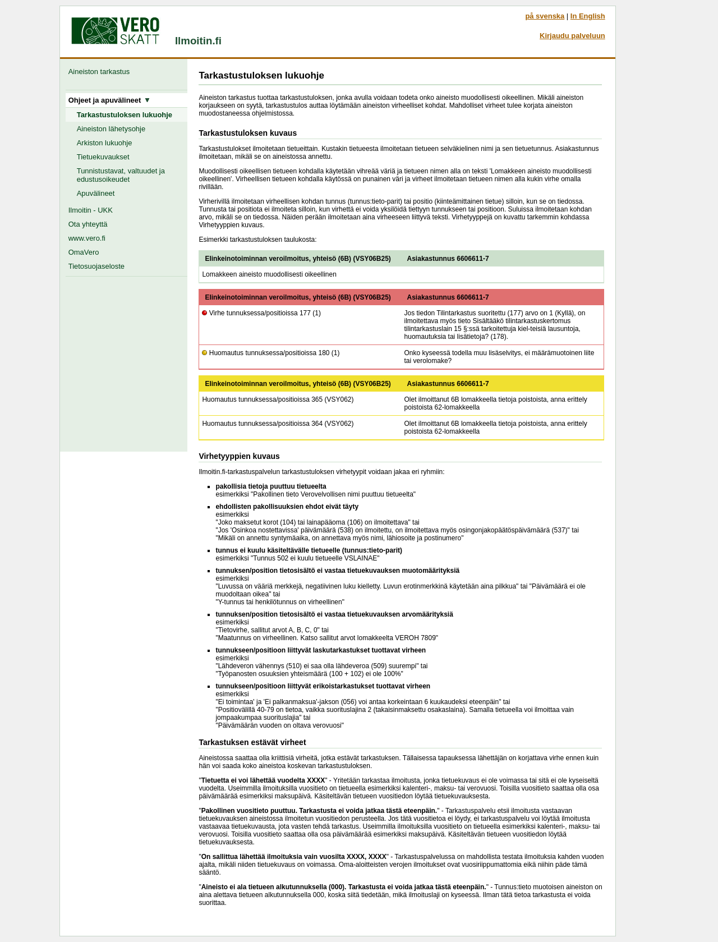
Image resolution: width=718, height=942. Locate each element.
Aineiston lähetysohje (111, 129)
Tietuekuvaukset (103, 157)
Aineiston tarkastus (101, 71)
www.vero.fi (86, 238)
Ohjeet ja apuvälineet (109, 100)
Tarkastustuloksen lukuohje (124, 115)
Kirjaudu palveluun (572, 35)
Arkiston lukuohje (104, 143)
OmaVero (83, 252)
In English (587, 16)
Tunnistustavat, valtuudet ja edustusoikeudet (121, 175)
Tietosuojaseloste (96, 266)
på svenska (544, 16)
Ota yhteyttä (88, 224)
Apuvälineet (96, 193)
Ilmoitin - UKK (90, 210)
